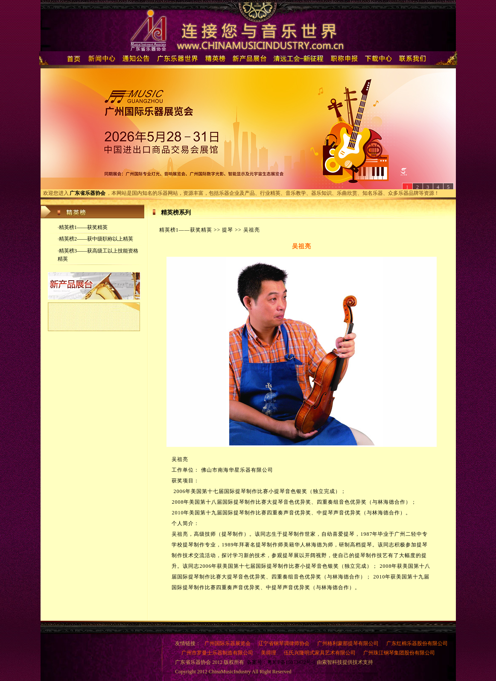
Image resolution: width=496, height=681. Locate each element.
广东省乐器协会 (87, 193)
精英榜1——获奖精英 (185, 230)
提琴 (227, 230)
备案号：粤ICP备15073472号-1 (281, 662)
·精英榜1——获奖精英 (83, 227)
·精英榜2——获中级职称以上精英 (95, 239)
